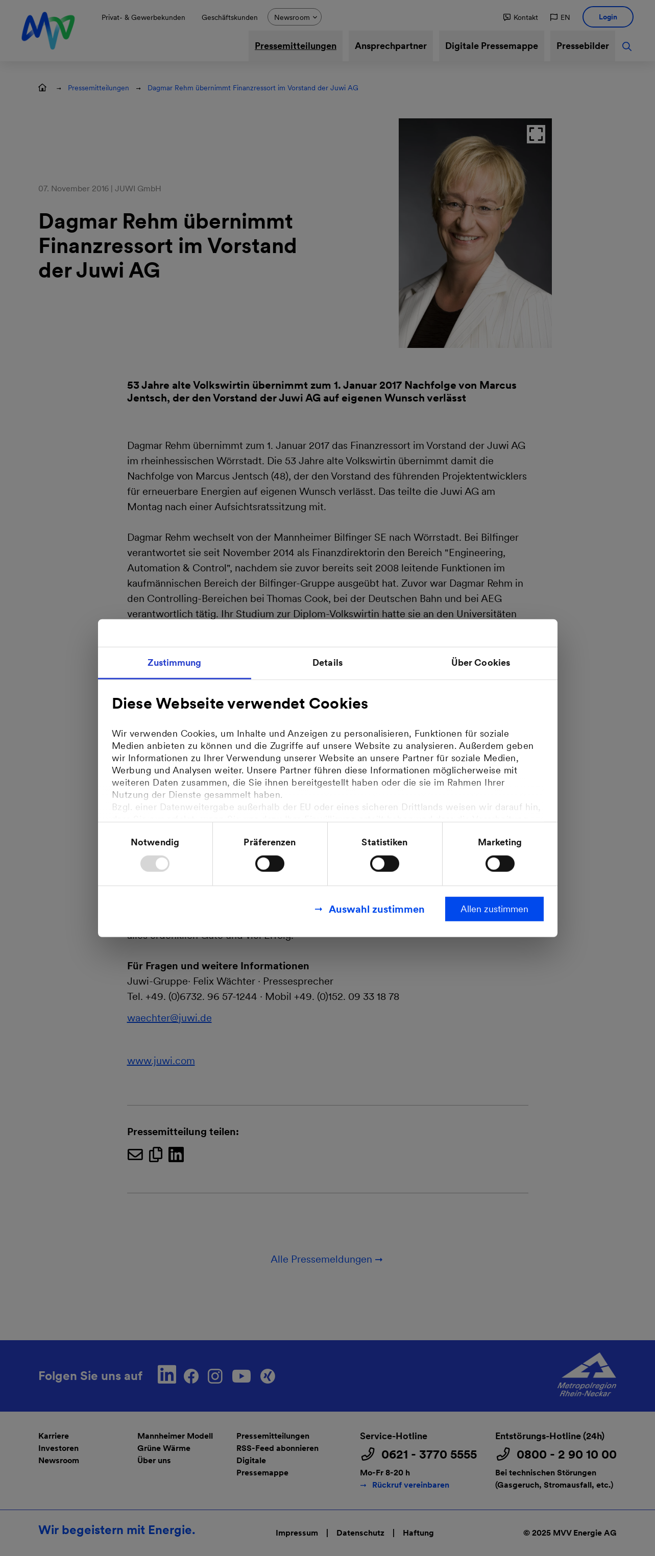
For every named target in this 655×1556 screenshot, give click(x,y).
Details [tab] (327, 662)
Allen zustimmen (494, 908)
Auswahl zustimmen (377, 908)
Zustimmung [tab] (175, 662)
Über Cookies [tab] (480, 662)
